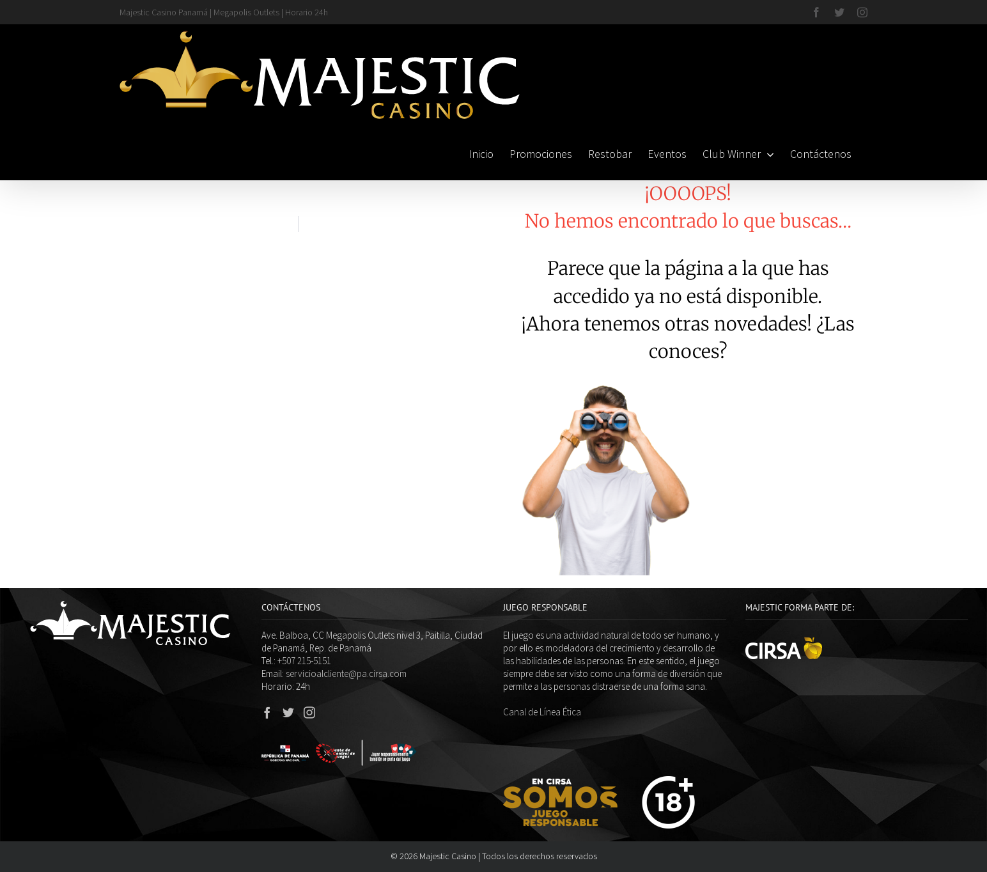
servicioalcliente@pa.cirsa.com (346, 673)
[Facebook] (267, 712)
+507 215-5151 (304, 661)
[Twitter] (288, 712)
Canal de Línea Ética (542, 712)
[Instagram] (309, 712)
